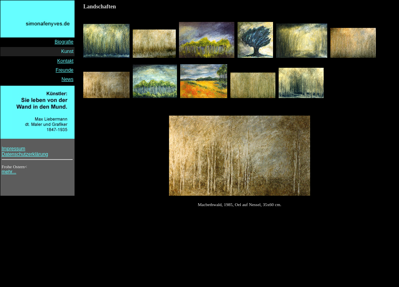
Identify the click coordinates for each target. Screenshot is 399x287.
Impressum (13, 148)
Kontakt (65, 61)
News (67, 79)
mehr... (9, 172)
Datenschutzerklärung (25, 154)
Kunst (67, 51)
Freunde (65, 70)
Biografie (64, 42)
